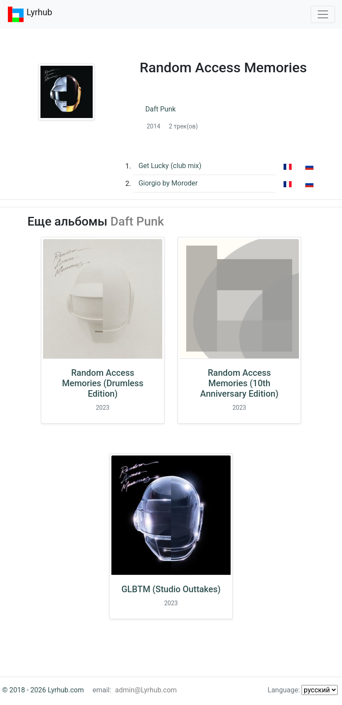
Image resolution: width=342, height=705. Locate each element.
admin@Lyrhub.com (146, 690)
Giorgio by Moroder (168, 183)
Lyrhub (29, 14)
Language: (303, 690)
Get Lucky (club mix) (169, 166)
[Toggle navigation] (323, 14)
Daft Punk (160, 109)
